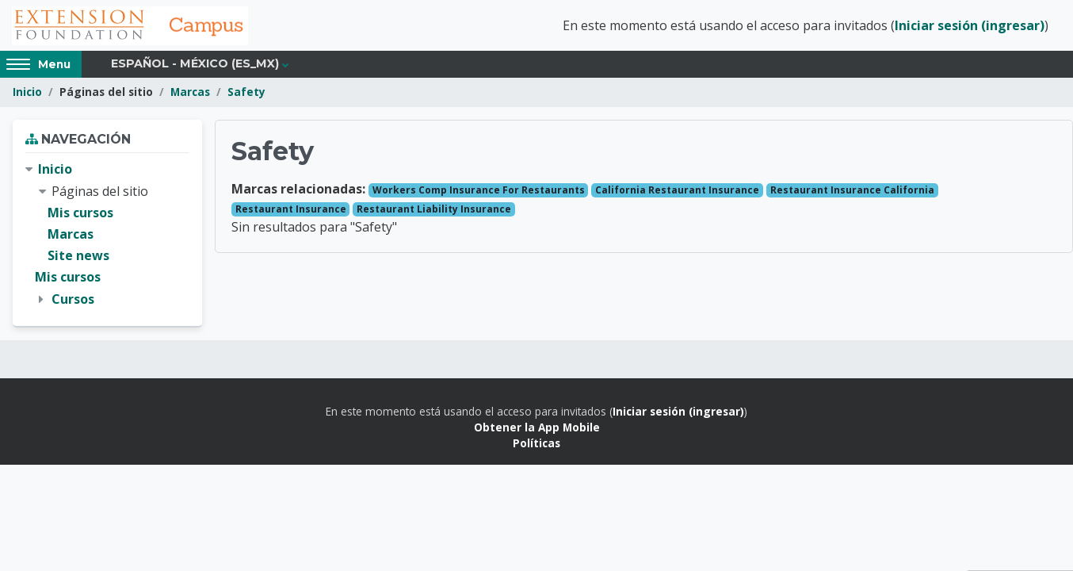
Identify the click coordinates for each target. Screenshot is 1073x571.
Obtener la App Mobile (537, 427)
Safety (246, 93)
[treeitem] (107, 235)
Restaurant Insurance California (852, 190)
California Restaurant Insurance (677, 190)
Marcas (190, 93)
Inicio (27, 93)
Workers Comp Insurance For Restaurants (478, 190)
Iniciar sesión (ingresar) (969, 26)
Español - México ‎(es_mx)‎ (195, 65)
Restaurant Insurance (290, 210)
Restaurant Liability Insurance (434, 210)
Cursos (73, 299)
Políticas (536, 444)
